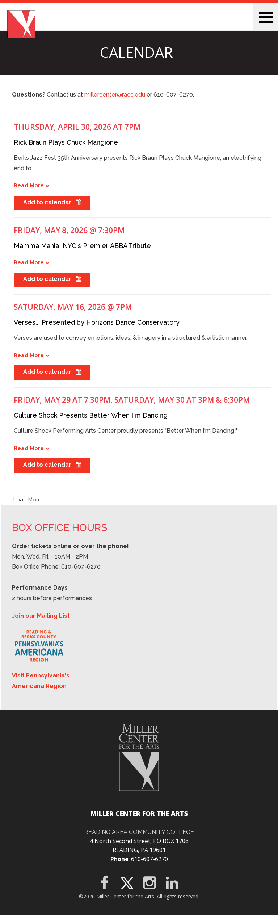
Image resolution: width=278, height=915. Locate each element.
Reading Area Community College (139, 832)
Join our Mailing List (41, 615)
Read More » (31, 185)
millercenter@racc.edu (114, 94)
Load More (27, 499)
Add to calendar (52, 202)
